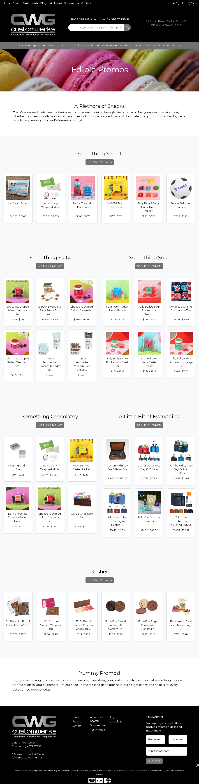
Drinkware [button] (79, 45)
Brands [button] (23, 45)
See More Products (100, 162)
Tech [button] (149, 45)
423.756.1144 (155, 21)
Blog (43, 3)
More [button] (174, 45)
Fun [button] (93, 45)
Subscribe (154, 761)
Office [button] (137, 45)
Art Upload (55, 3)
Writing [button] (161, 45)
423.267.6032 (176, 21)
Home (7, 3)
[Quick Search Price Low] (102, 27)
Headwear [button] (107, 45)
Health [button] (123, 45)
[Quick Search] (81, 27)
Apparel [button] (37, 45)
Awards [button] (52, 45)
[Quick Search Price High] (116, 27)
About (17, 3)
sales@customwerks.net (166, 25)
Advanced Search (96, 719)
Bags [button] (65, 45)
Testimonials (30, 3)
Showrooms (71, 3)
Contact (86, 3)
